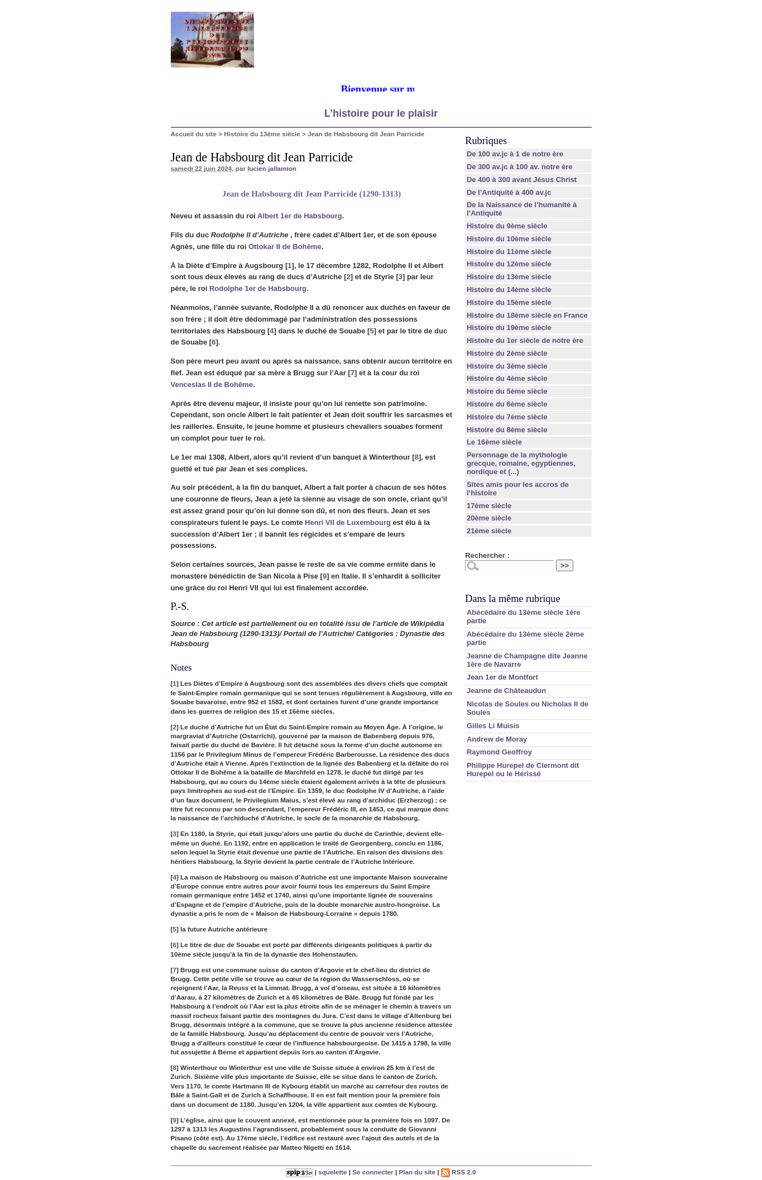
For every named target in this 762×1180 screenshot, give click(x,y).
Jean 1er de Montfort (502, 677)
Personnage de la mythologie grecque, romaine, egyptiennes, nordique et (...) (521, 463)
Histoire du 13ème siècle (262, 133)
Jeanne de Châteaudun (506, 690)
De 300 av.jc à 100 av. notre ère (520, 167)
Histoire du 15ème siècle (509, 302)
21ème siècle (489, 531)
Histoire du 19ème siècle (509, 327)
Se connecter (372, 1172)
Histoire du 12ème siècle (509, 264)
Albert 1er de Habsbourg (299, 216)
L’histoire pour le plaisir (381, 113)
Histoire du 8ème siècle (507, 430)
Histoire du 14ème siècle (509, 289)
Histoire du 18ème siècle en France (527, 315)
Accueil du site (194, 133)
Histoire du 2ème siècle (507, 353)
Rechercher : (487, 555)
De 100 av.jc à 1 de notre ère (515, 154)
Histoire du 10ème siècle (509, 239)
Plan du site (417, 1172)
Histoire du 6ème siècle (507, 404)
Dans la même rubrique (512, 598)
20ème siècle (489, 518)
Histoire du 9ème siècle (507, 226)
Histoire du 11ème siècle (509, 251)
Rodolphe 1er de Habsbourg (257, 288)
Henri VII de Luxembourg (348, 522)
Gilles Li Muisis (493, 726)
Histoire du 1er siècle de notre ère (525, 340)
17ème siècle (489, 505)
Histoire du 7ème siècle (507, 417)
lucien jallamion (271, 168)
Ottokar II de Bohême (285, 246)
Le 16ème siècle (494, 442)
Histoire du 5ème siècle (507, 391)
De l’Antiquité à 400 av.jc (509, 192)
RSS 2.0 (458, 1172)
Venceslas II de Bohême (212, 384)
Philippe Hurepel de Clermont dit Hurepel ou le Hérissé (523, 769)
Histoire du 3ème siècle (507, 366)
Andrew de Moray (497, 739)
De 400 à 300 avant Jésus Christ (522, 179)
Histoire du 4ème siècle (507, 378)
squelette (332, 1172)
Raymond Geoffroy (499, 752)
